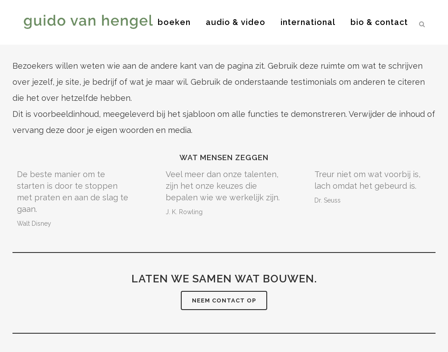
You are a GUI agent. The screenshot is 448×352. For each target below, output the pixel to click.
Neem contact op (224, 300)
